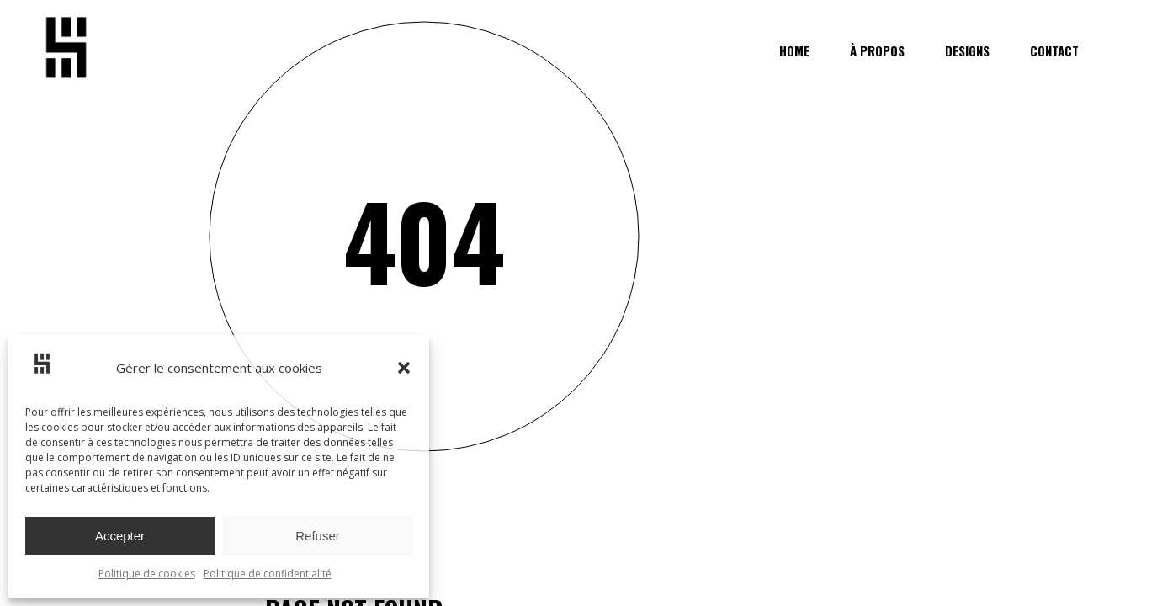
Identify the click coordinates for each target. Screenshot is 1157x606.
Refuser (317, 536)
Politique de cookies (146, 573)
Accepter (120, 536)
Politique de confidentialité (268, 573)
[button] (403, 367)
